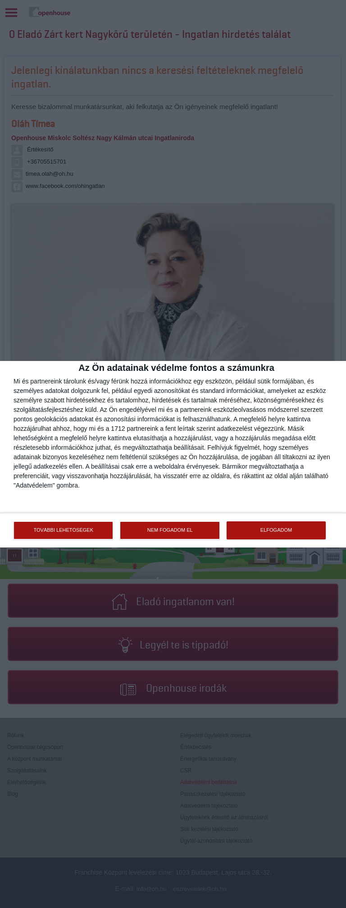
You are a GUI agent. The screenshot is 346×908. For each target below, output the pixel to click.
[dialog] (173, 454)
